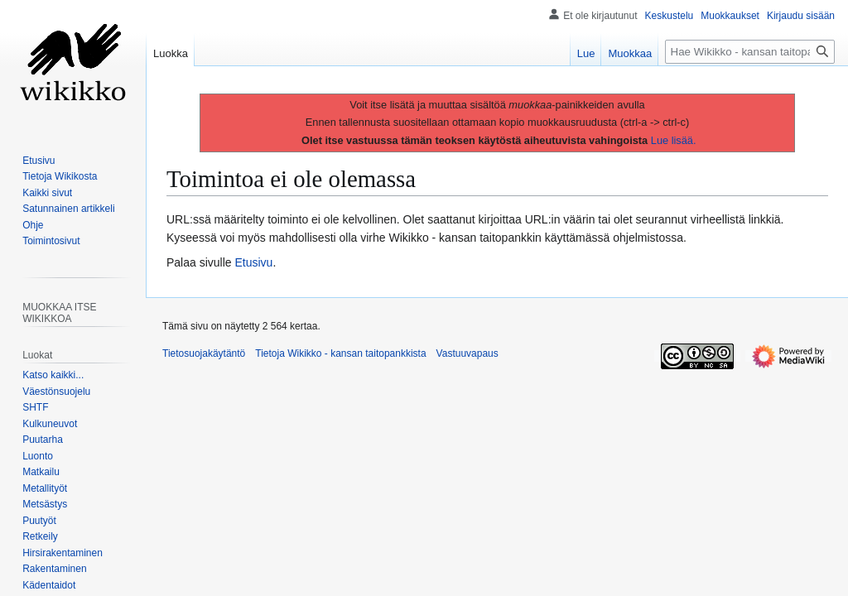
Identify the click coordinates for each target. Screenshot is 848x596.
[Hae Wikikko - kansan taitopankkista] (750, 52)
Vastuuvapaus (467, 353)
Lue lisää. (673, 140)
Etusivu (254, 262)
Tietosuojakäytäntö (203, 353)
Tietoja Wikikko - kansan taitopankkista (340, 353)
